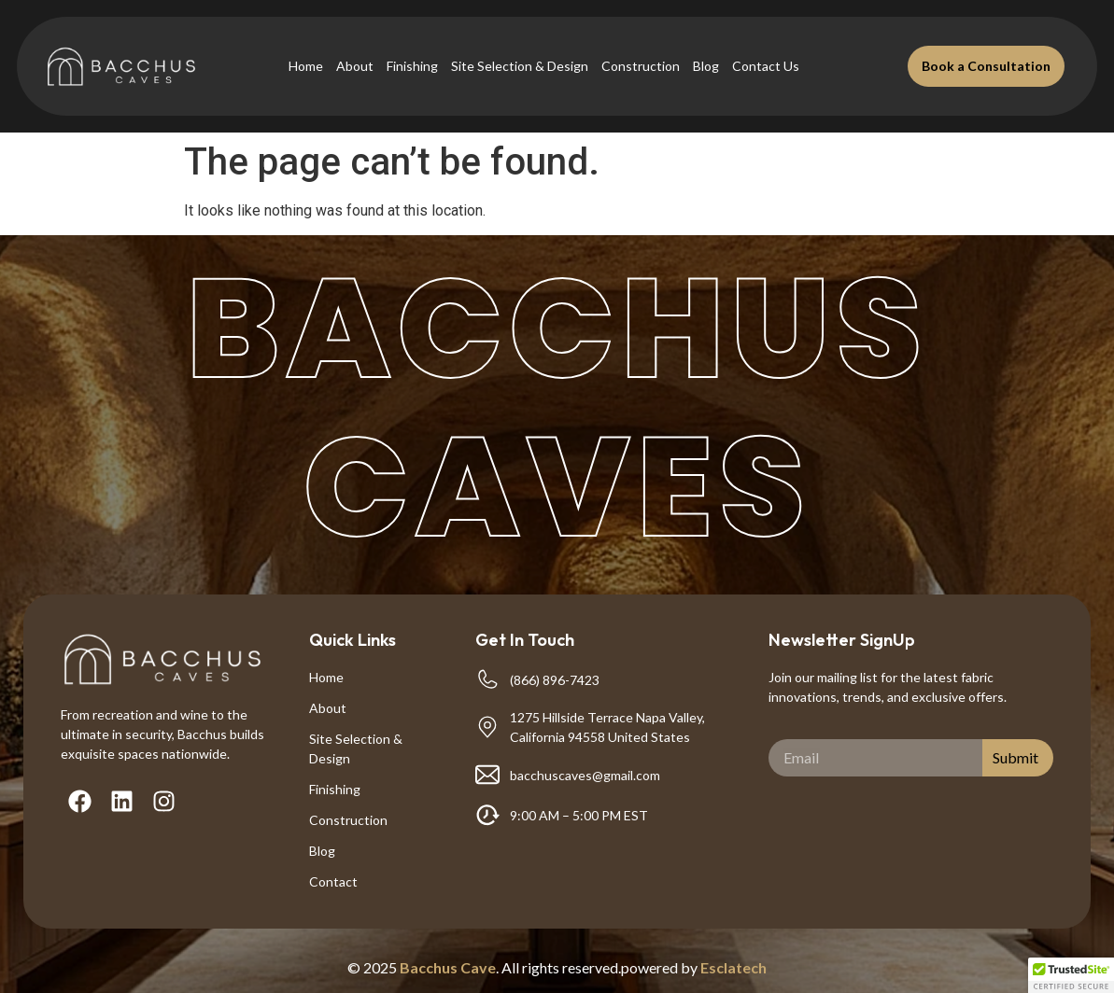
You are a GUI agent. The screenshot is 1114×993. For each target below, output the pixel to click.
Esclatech (733, 967)
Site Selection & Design (519, 66)
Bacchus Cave (448, 967)
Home (306, 66)
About (355, 66)
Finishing (412, 66)
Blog (706, 66)
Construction (640, 66)
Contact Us (765, 66)
